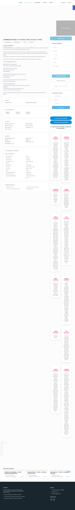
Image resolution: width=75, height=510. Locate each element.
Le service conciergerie (61, 118)
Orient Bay (10, 125)
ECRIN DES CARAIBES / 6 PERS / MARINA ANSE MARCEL (13, 473)
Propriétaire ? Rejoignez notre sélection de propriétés (13, 498)
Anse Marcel (8, 475)
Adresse (7, 121)
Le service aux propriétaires (61, 122)
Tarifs (7, 100)
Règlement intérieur (10, 184)
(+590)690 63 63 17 (55, 491)
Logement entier (8, 42)
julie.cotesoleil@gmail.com (56, 493)
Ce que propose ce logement (11, 150)
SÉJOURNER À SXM (28, 2)
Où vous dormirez (9, 109)
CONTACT (51, 2)
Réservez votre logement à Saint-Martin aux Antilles (12, 494)
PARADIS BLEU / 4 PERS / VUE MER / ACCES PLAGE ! (37, 473)
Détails (7, 136)
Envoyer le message (60, 76)
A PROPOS (45, 2)
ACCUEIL (20, 2)
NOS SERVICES (37, 2)
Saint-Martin (30, 123)
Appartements (17, 42)
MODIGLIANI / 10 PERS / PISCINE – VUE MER (59, 473)
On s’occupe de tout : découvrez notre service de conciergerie (14, 496)
